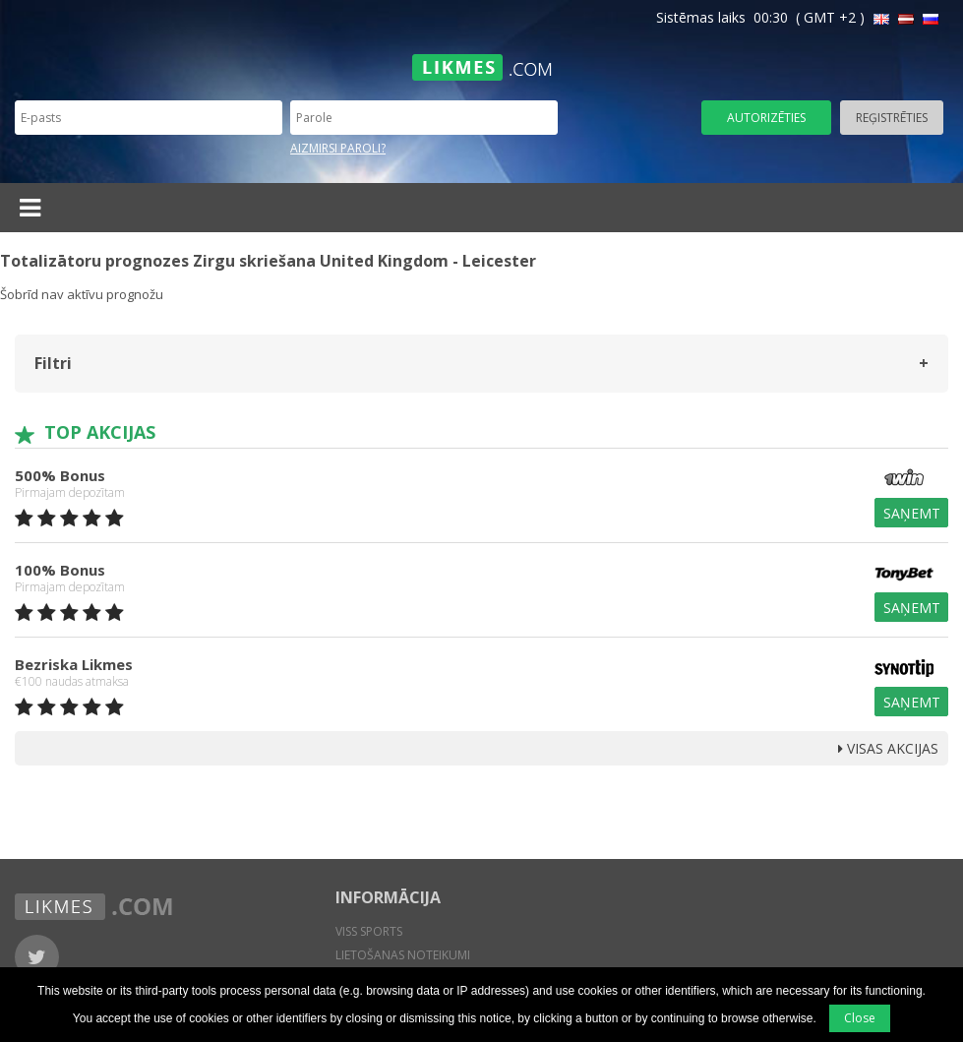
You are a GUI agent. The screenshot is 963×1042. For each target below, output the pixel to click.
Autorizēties (766, 117)
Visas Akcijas (888, 748)
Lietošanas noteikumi (402, 955)
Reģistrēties (892, 117)
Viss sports (368, 931)
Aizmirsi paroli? (338, 148)
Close (859, 1018)
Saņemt (911, 513)
